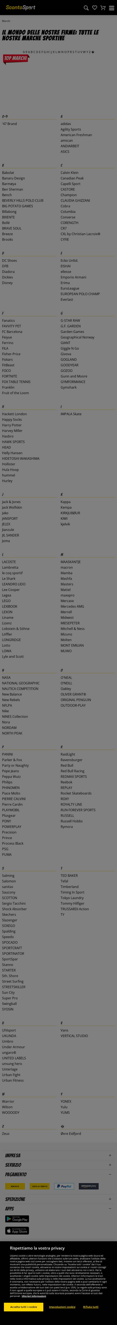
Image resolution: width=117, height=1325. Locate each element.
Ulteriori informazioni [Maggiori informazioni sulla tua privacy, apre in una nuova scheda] (34, 1316)
